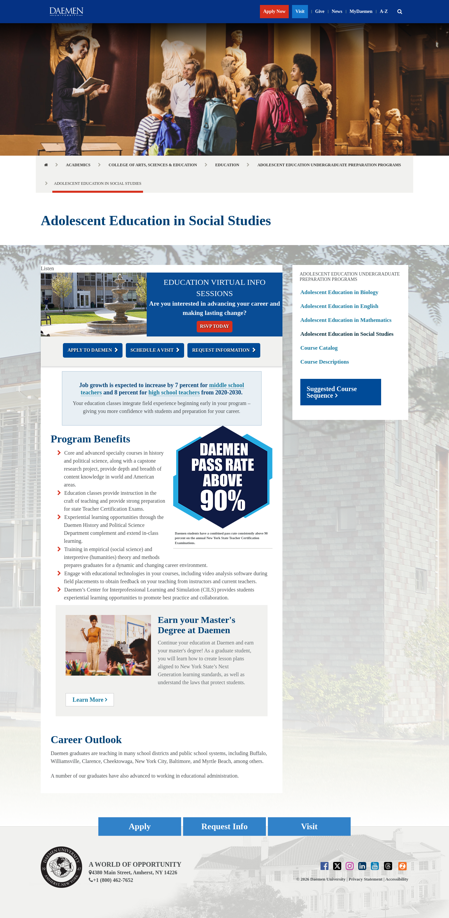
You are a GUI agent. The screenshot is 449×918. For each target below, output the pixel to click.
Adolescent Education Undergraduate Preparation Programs (329, 165)
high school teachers (174, 392)
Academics (78, 165)
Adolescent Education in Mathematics (345, 320)
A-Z (384, 11)
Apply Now (274, 11)
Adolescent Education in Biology (339, 292)
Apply (139, 826)
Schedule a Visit (152, 350)
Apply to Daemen (90, 350)
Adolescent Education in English (339, 306)
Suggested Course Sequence (332, 392)
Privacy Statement (365, 879)
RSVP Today (214, 326)
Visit (299, 11)
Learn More (90, 699)
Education (227, 165)
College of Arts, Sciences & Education (153, 165)
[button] (399, 11)
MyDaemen (361, 11)
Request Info (224, 826)
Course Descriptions (324, 362)
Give (319, 11)
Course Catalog (319, 348)
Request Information (220, 350)
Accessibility (396, 879)
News (337, 11)
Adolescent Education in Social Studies (347, 334)
